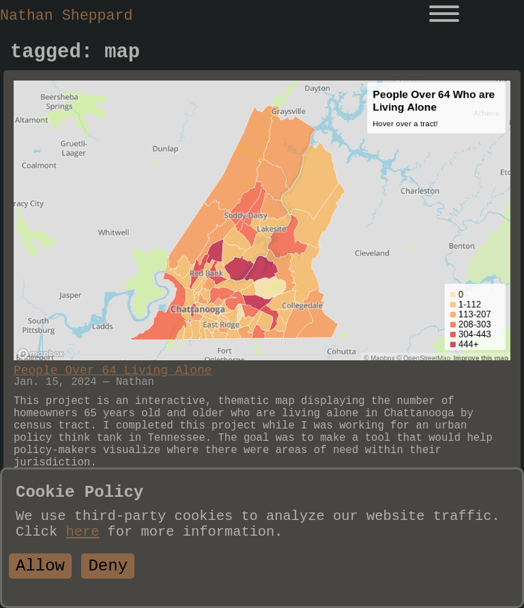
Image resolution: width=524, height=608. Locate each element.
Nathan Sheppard (66, 16)
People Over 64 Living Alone (113, 370)
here (82, 532)
